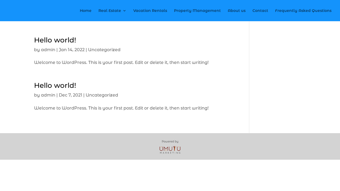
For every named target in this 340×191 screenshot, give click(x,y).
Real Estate (109, 11)
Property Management (197, 11)
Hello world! (55, 40)
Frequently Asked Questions (303, 11)
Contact (260, 11)
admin (48, 49)
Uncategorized (104, 49)
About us (237, 11)
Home (86, 11)
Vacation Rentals (150, 11)
